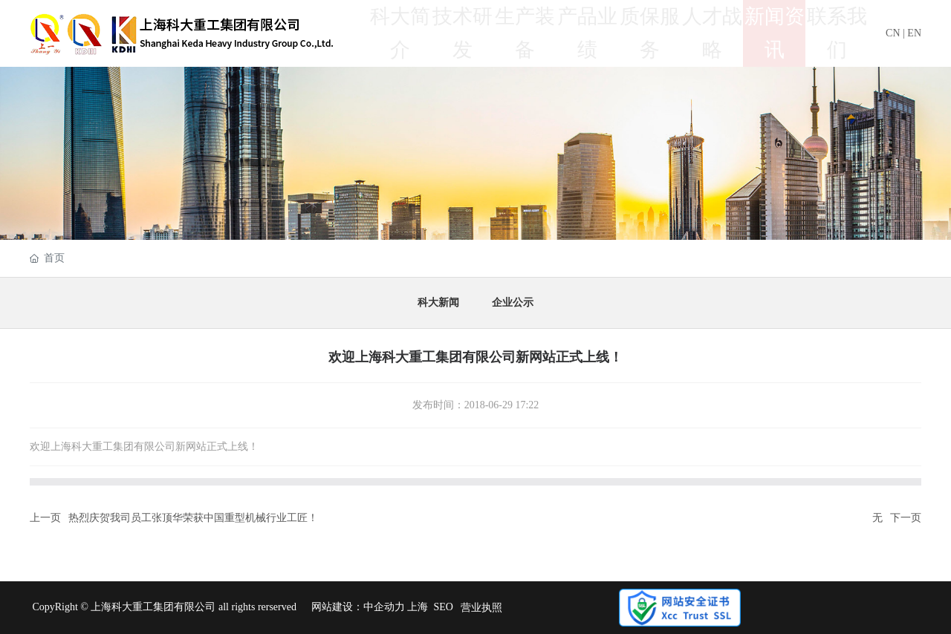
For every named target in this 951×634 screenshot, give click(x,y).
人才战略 (712, 33)
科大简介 (400, 33)
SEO (442, 606)
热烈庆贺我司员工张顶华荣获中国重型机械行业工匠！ (193, 517)
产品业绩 (587, 33)
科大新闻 (438, 302)
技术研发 (462, 33)
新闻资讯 (774, 33)
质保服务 (649, 33)
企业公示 (512, 302)
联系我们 (836, 33)
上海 (417, 606)
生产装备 (524, 33)
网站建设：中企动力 (358, 606)
